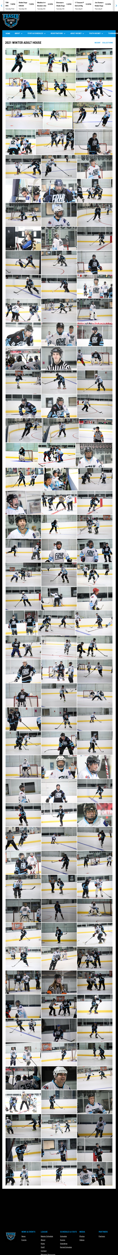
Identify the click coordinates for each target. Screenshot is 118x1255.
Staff (43, 1247)
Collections (107, 43)
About (43, 1240)
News (24, 1236)
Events (24, 1240)
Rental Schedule (66, 1247)
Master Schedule (47, 1236)
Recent (98, 43)
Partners (102, 1236)
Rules (43, 1244)
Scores (62, 1240)
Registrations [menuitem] (58, 33)
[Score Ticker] (59, 5)
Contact (44, 1251)
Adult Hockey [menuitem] (77, 33)
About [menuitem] (19, 33)
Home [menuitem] (8, 33)
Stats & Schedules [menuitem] (37, 33)
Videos (81, 1240)
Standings (63, 1244)
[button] (22, 60)
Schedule (63, 1236)
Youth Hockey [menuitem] (96, 33)
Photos (82, 1236)
